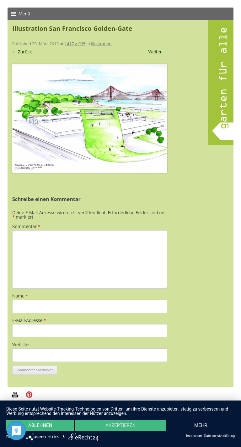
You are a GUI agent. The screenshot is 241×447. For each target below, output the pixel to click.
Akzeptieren (120, 425)
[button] (24, 14)
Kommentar (26, 226)
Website (20, 344)
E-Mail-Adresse (29, 320)
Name (20, 296)
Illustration (101, 43)
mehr (200, 425)
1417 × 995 (75, 43)
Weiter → (157, 52)
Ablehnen (40, 425)
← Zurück (22, 52)
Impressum (194, 436)
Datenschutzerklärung (219, 436)
